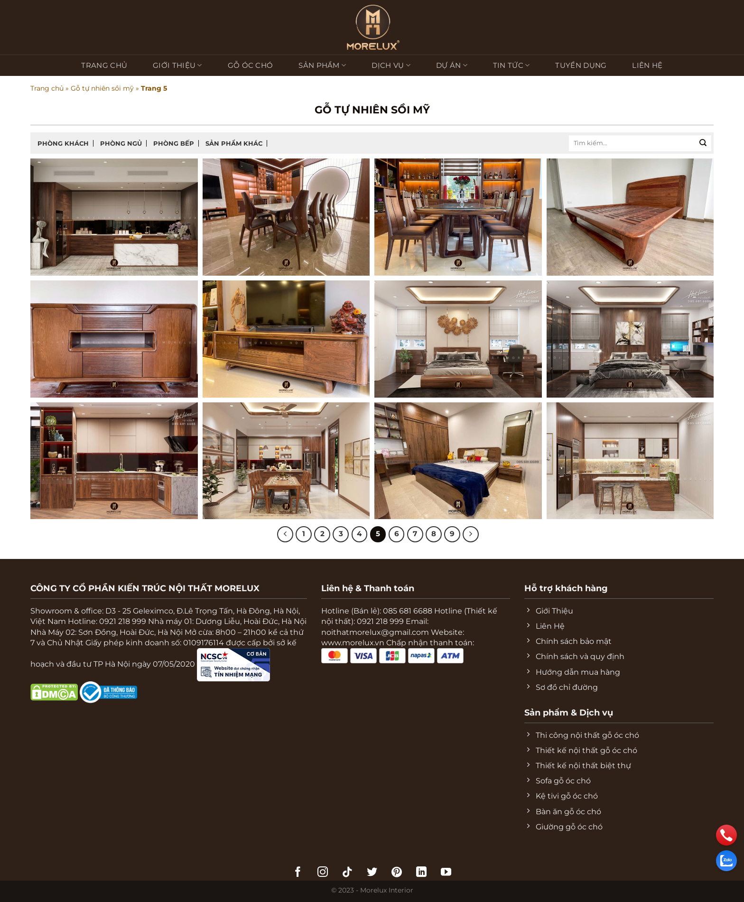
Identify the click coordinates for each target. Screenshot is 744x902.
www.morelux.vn (352, 642)
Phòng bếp (173, 143)
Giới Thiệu (177, 65)
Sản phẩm (322, 65)
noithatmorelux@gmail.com (375, 632)
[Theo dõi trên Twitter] (372, 873)
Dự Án (451, 65)
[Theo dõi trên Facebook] (298, 873)
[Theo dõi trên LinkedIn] (421, 873)
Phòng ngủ (121, 143)
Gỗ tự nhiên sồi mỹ (102, 88)
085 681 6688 (407, 610)
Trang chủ (104, 65)
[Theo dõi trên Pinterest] (396, 873)
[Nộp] (703, 143)
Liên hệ (647, 65)
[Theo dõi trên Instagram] (322, 873)
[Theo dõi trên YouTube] (446, 873)
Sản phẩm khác (233, 143)
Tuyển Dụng (580, 65)
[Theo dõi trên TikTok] (347, 873)
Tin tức (511, 65)
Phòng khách (63, 143)
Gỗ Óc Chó (250, 65)
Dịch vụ (391, 65)
